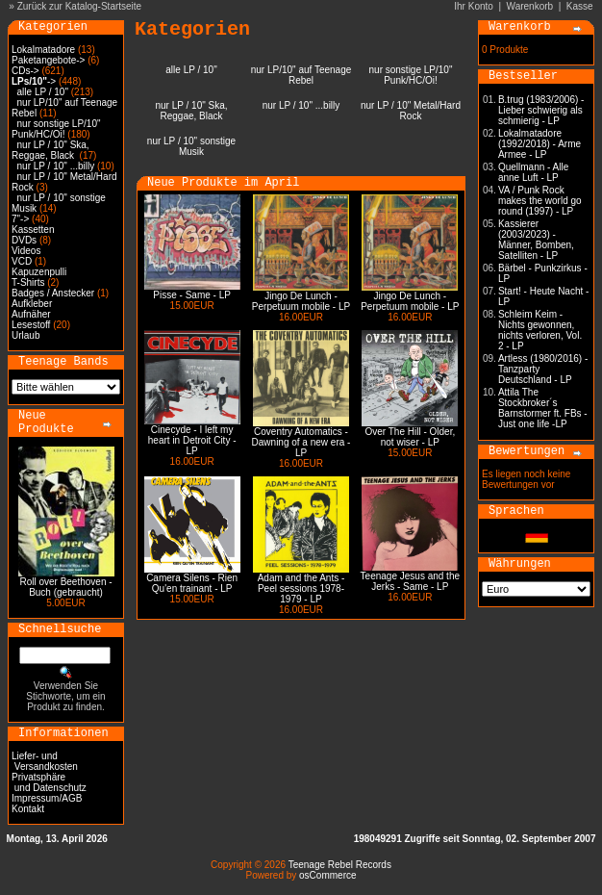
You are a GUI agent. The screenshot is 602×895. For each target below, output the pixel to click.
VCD (22, 261)
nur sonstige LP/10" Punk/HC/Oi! (56, 129)
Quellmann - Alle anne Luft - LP (533, 172)
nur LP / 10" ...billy (56, 166)
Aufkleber (32, 303)
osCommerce (327, 875)
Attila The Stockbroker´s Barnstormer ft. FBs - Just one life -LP (543, 408)
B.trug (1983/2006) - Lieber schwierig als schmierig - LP (541, 110)
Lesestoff (31, 325)
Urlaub (25, 335)
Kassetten (33, 229)
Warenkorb (530, 6)
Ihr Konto (473, 6)
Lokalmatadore (43, 49)
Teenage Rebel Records (339, 864)
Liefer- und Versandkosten (45, 761)
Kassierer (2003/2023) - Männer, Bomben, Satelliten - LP (536, 239)
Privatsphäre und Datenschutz (49, 782)
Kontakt (28, 809)
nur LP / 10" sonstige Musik (191, 146)
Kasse (579, 6)
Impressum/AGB (47, 798)
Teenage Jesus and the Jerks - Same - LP (410, 581)
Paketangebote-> (48, 60)
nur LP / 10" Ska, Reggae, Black (50, 150)
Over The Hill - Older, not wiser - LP (409, 437)
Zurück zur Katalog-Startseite (79, 6)
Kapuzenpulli (39, 272)
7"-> (20, 219)
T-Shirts (28, 282)
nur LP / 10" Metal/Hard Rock (411, 110)
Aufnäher (31, 314)
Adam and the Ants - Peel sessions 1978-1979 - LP (301, 588)
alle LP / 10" (42, 92)
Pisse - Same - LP (192, 295)
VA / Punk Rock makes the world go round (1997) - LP (540, 201)
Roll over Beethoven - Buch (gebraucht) (65, 587)
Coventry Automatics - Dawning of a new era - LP (301, 442)
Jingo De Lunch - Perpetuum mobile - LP (301, 301)
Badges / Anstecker (53, 293)
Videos (26, 250)
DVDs (24, 240)
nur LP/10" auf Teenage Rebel (301, 75)
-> (34, 81)
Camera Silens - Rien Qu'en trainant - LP (192, 583)
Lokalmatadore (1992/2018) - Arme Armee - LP (539, 144)
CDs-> (25, 70)
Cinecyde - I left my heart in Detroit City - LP (192, 440)
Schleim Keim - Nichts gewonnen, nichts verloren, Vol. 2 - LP (540, 330)
